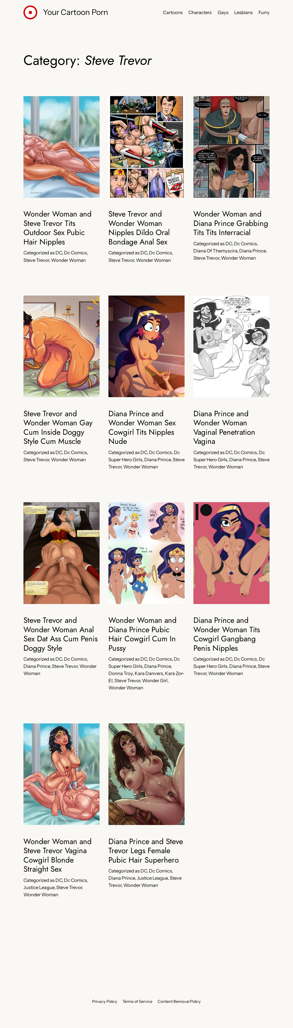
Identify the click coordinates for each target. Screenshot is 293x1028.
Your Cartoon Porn (75, 12)
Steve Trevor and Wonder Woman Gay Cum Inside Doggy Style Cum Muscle (57, 427)
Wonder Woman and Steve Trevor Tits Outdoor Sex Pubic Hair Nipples (57, 227)
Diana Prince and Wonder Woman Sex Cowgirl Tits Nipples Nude (142, 427)
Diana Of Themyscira (215, 251)
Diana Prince (252, 251)
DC (58, 252)
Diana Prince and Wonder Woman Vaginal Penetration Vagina (224, 427)
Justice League (38, 887)
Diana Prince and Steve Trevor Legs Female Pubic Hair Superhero (145, 851)
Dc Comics (75, 252)
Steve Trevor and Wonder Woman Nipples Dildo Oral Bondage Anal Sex (139, 227)
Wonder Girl (154, 680)
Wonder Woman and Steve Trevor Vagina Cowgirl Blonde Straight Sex (57, 855)
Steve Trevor (36, 260)
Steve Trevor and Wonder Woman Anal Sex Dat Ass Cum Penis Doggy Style (60, 634)
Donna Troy (120, 673)
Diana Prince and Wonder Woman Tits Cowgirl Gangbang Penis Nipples (226, 634)
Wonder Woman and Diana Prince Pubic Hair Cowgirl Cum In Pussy (142, 634)
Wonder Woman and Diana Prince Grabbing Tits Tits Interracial (230, 223)
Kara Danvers (149, 673)
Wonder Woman (68, 260)
